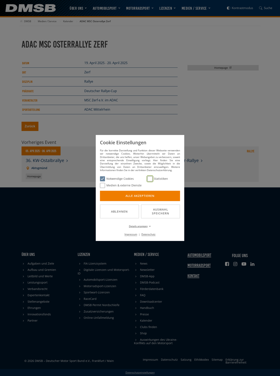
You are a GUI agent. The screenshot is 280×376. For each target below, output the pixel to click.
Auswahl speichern (160, 211)
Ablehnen (119, 211)
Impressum (131, 234)
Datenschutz (148, 234)
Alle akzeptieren (140, 196)
